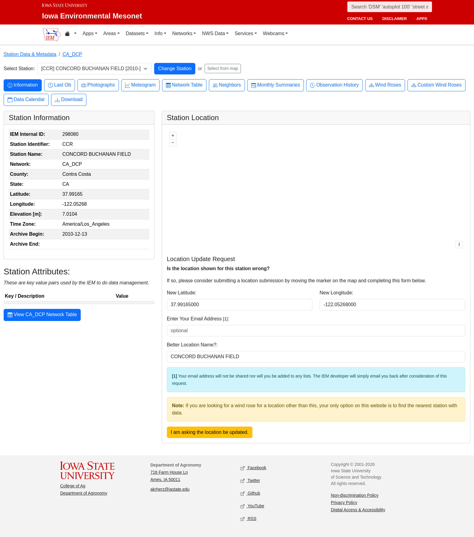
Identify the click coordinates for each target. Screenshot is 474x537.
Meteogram (140, 85)
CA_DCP (72, 54)
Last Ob (59, 85)
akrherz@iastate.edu (170, 489)
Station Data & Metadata (30, 54)
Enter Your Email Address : (198, 318)
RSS (248, 519)
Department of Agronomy (83, 493)
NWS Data (213, 33)
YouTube (252, 506)
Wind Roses (385, 85)
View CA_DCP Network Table (42, 315)
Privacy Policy (344, 502)
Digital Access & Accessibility (358, 509)
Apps (88, 33)
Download (69, 100)
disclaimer (394, 18)
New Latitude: (181, 292)
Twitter (250, 481)
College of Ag (72, 485)
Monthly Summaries (275, 85)
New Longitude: (336, 292)
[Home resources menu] (71, 34)
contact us (359, 18)
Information (23, 85)
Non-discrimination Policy (354, 495)
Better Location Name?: (192, 344)
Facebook (253, 468)
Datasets (135, 33)
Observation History (334, 85)
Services (244, 33)
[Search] (389, 7)
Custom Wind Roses (436, 85)
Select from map (222, 68)
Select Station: (19, 68)
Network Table (184, 85)
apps (422, 18)
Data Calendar (26, 100)
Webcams (273, 33)
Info (158, 33)
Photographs (98, 85)
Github (250, 493)
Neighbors (227, 85)
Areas (109, 33)
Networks (182, 33)
